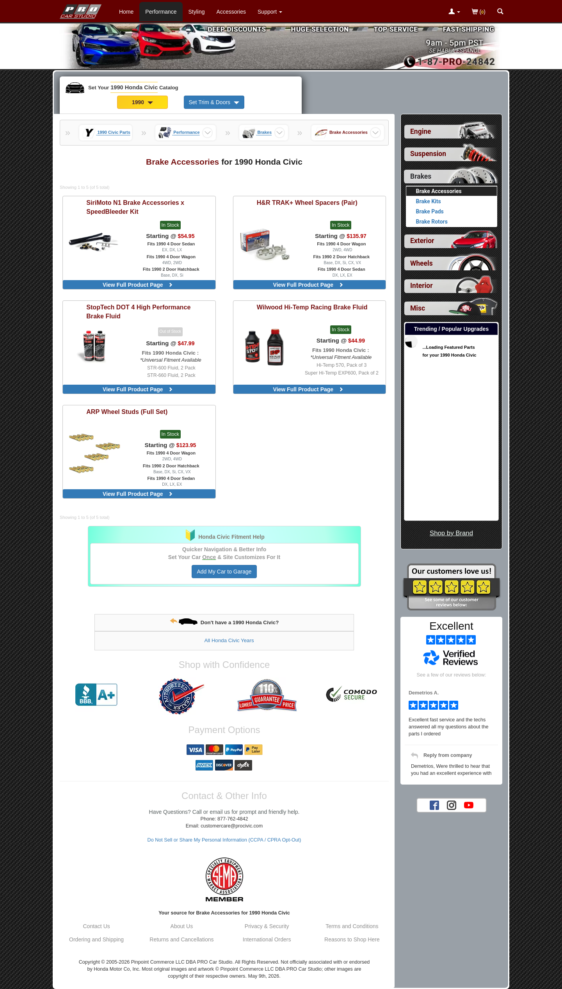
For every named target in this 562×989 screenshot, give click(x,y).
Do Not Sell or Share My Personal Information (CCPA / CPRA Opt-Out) (224, 840)
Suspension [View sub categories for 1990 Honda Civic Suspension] (428, 154)
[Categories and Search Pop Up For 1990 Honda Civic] (500, 12)
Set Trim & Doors (214, 102)
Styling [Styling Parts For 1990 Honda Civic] (197, 12)
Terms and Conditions (351, 926)
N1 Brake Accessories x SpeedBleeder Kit (135, 207)
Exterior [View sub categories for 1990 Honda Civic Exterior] (422, 241)
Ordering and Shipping (96, 939)
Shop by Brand (451, 533)
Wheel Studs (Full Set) (126, 411)
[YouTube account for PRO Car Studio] (468, 805)
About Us (182, 926)
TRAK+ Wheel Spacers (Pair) (307, 202)
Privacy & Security (267, 926)
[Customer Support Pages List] (270, 11)
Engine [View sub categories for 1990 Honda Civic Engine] (420, 131)
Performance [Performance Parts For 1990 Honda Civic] (160, 12)
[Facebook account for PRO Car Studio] (434, 805)
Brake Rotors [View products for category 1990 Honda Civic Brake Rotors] (432, 221)
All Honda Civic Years (229, 640)
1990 (142, 102)
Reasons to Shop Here (352, 939)
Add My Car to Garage (224, 571)
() (479, 12)
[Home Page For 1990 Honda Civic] (81, 10)
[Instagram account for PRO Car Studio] (451, 805)
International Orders (267, 939)
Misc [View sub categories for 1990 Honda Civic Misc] (417, 308)
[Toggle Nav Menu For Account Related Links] (454, 12)
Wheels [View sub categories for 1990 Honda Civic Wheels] (421, 263)
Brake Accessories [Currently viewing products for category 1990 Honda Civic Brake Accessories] (439, 191)
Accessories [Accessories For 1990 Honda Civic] (231, 12)
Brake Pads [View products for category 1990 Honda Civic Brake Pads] (430, 211)
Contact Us (96, 926)
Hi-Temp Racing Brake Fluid (312, 307)
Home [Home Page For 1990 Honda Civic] (126, 12)
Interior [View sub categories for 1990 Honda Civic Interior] (421, 285)
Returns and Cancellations (181, 939)
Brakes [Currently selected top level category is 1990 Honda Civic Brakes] (420, 176)
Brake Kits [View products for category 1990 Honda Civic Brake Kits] (428, 201)
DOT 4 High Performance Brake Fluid (138, 312)
